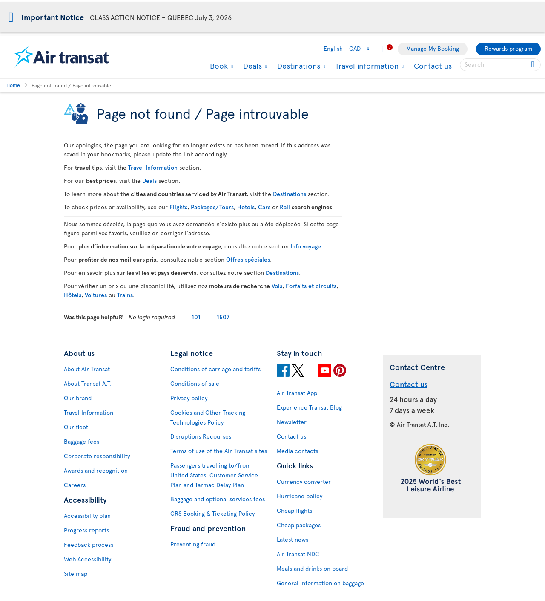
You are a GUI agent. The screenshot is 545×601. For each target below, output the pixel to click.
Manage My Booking (432, 48)
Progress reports (86, 530)
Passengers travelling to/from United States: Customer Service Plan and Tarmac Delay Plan (214, 475)
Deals (251, 65)
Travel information (366, 65)
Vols (277, 286)
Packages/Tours (212, 207)
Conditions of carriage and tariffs (215, 369)
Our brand (78, 398)
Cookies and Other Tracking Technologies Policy (207, 417)
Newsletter (292, 422)
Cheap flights (294, 510)
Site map (75, 573)
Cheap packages (299, 525)
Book (218, 65)
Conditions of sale (194, 383)
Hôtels (72, 295)
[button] (457, 18)
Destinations (297, 65)
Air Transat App (297, 393)
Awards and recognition (96, 470)
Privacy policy (188, 398)
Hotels (246, 207)
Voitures (96, 295)
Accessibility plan (87, 515)
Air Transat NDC (298, 554)
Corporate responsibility (97, 456)
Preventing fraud (192, 544)
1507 (223, 317)
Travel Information (153, 167)
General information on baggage (320, 583)
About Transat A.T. (88, 383)
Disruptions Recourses (200, 436)
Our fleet (76, 427)
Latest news (292, 539)
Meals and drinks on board (312, 568)
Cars (264, 207)
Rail (285, 207)
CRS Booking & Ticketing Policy (212, 513)
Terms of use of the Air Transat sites (218, 451)
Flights (178, 207)
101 (196, 317)
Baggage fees (81, 441)
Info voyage (305, 246)
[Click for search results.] (533, 64)
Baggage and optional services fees (217, 499)
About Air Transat (87, 369)
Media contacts (297, 451)
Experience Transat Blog (309, 407)
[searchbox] (500, 64)
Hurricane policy (299, 496)
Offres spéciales (248, 259)
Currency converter (304, 481)
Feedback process (88, 544)
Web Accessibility (87, 559)
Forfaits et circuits (311, 286)
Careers (75, 485)
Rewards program (508, 48)
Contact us (433, 65)
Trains (125, 295)
